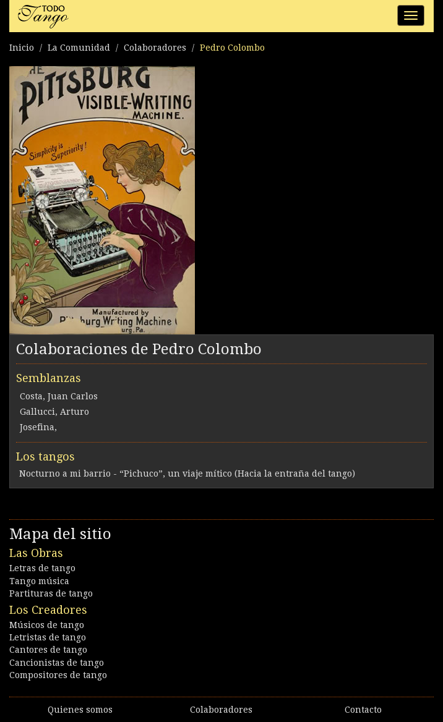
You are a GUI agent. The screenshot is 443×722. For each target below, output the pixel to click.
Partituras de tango (51, 593)
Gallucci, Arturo (54, 412)
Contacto (363, 710)
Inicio (21, 48)
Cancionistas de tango (56, 663)
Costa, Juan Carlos (59, 396)
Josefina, (38, 427)
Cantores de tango (48, 650)
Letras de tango (42, 568)
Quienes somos (80, 710)
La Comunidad (79, 48)
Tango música (39, 581)
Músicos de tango (46, 625)
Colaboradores (155, 48)
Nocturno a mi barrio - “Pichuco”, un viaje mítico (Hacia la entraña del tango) (187, 473)
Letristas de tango (47, 637)
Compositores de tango (58, 675)
